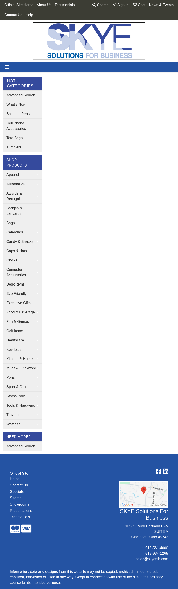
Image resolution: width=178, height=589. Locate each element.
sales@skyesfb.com (152, 559)
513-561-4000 (156, 548)
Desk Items (15, 284)
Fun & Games (17, 321)
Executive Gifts (18, 303)
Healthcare (15, 340)
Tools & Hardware (20, 405)
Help (29, 15)
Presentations (21, 511)
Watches (13, 424)
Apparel (12, 175)
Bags (10, 223)
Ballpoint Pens (18, 114)
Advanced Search (20, 95)
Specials (17, 492)
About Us (44, 5)
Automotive (15, 184)
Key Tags (13, 349)
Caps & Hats (16, 251)
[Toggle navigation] (7, 67)
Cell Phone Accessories (16, 125)
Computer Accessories (16, 272)
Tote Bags (14, 138)
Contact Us (13, 15)
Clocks (11, 260)
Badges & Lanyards (14, 211)
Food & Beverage (20, 312)
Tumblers (13, 147)
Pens (10, 377)
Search (100, 5)
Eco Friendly (16, 294)
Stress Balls (15, 396)
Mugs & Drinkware (21, 368)
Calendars (14, 232)
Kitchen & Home (19, 359)
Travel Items (16, 415)
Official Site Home (18, 5)
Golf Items (14, 331)
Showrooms (19, 504)
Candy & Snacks (19, 241)
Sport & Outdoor (19, 387)
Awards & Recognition (16, 196)
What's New (16, 104)
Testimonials (65, 5)
